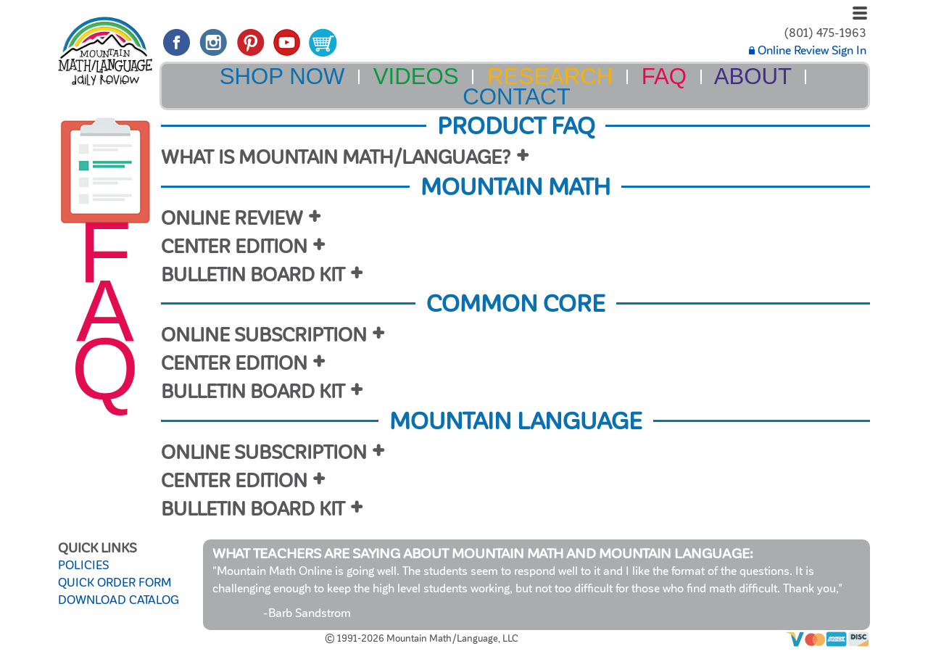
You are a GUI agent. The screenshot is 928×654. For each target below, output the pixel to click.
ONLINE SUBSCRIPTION (264, 335)
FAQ (664, 76)
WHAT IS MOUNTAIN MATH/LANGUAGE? (336, 157)
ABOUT (753, 76)
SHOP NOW (282, 76)
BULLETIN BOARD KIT (253, 275)
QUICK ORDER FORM (114, 582)
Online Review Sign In (807, 50)
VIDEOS (416, 76)
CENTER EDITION (234, 246)
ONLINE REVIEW (232, 218)
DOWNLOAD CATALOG (118, 600)
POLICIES (83, 565)
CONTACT (516, 96)
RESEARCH (550, 76)
